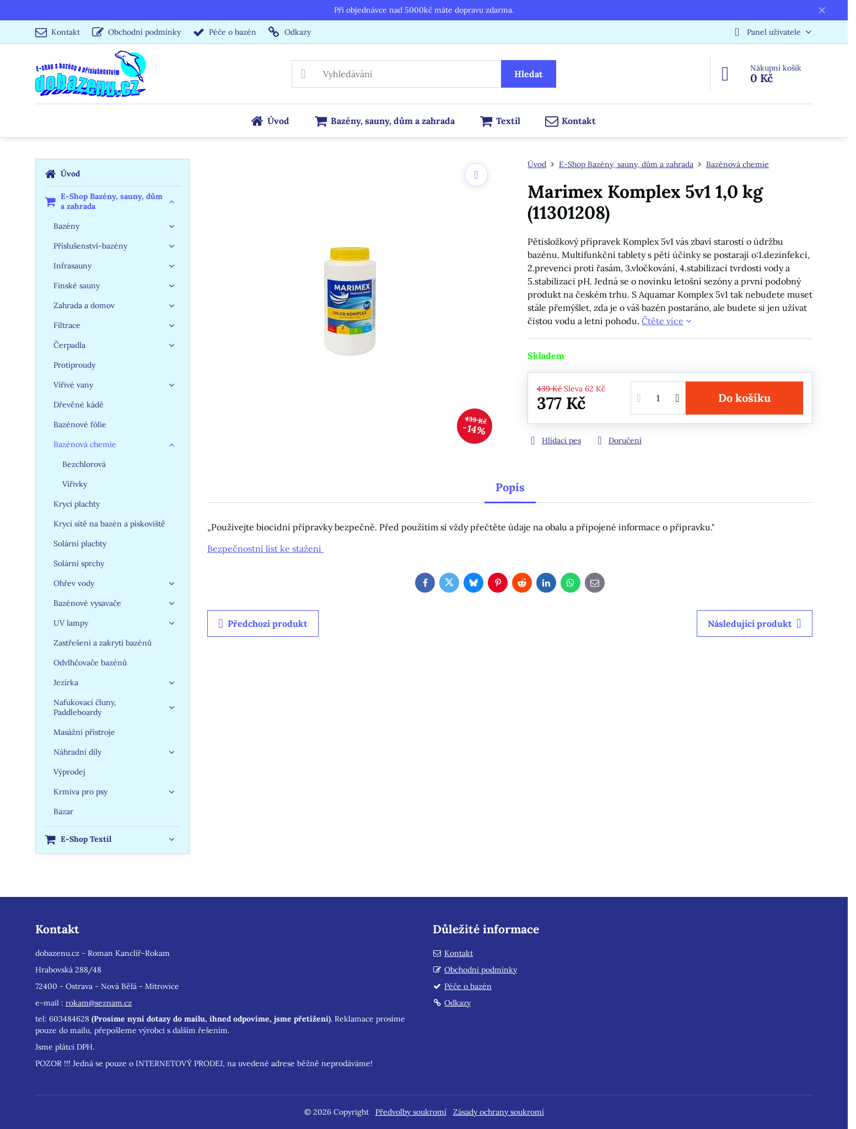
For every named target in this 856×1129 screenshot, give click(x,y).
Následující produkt (754, 623)
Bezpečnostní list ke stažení (265, 548)
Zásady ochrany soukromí (498, 1112)
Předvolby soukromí (410, 1112)
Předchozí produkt (263, 623)
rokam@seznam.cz (99, 1003)
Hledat (528, 73)
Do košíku (744, 398)
